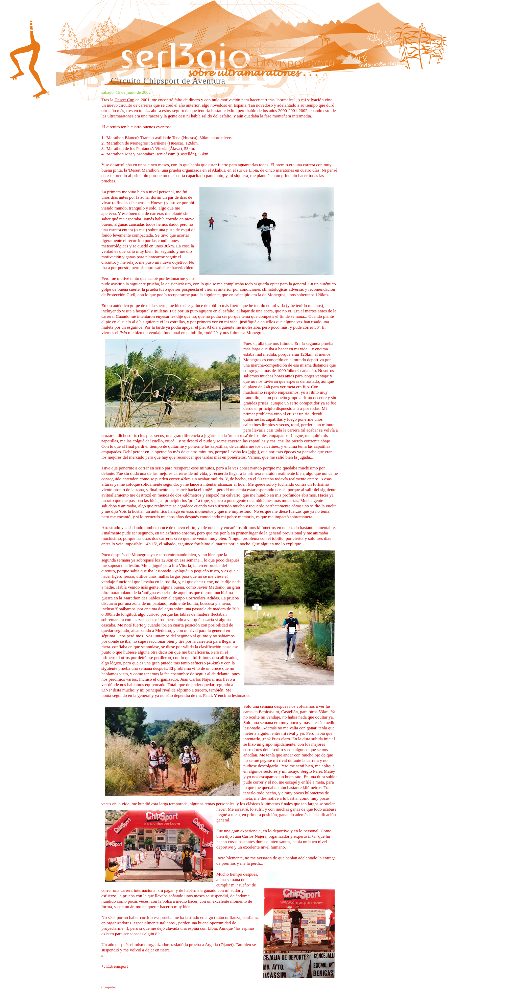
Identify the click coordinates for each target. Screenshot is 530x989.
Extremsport (117, 966)
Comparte (108, 987)
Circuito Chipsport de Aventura (168, 80)
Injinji (253, 451)
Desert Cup (125, 99)
